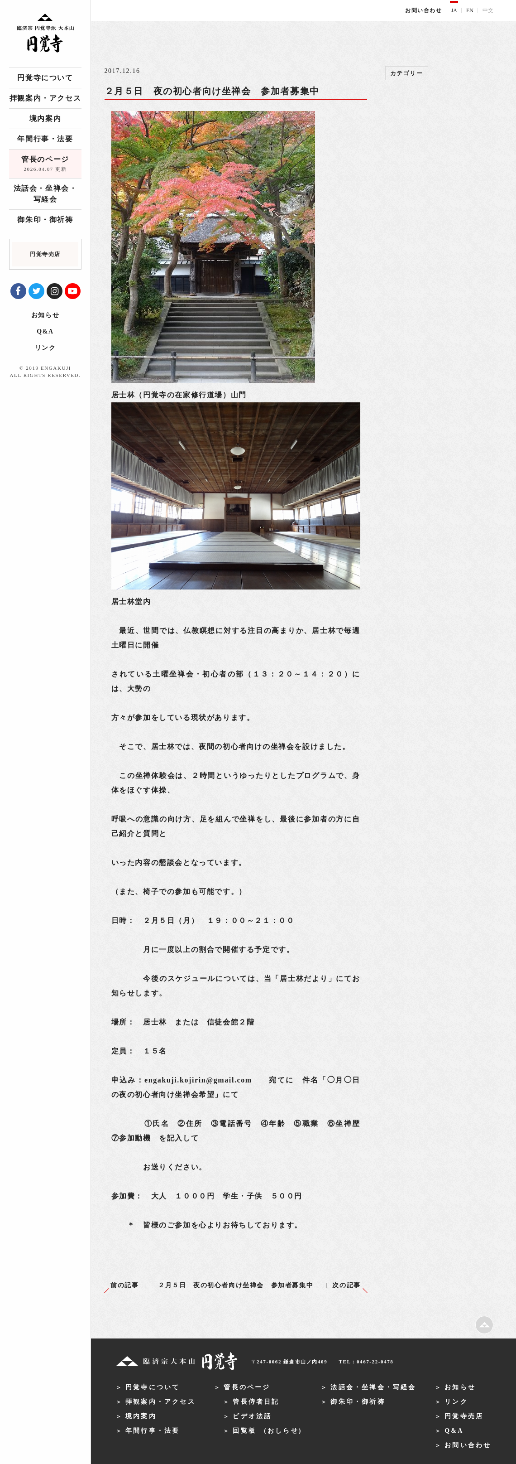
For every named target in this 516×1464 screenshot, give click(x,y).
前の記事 (124, 1285)
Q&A (45, 331)
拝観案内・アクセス (45, 98)
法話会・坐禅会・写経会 (45, 193)
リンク (45, 347)
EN (469, 10)
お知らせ (45, 315)
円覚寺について (45, 78)
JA (454, 10)
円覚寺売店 (463, 1416)
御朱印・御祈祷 (45, 219)
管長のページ (45, 164)
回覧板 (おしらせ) (267, 1430)
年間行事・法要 (45, 139)
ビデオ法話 (252, 1416)
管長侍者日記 (256, 1401)
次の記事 (346, 1285)
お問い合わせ (423, 10)
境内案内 (45, 118)
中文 (488, 10)
